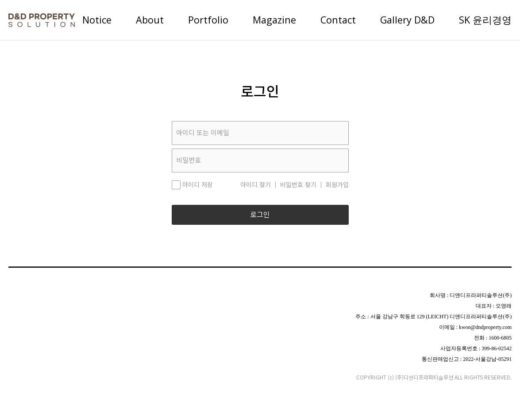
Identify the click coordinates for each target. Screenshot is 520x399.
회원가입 (337, 185)
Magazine (274, 19)
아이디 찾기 (255, 185)
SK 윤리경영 (485, 19)
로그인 (260, 215)
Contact (338, 19)
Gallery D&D (407, 19)
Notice (97, 19)
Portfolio (208, 19)
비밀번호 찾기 (298, 185)
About (150, 19)
